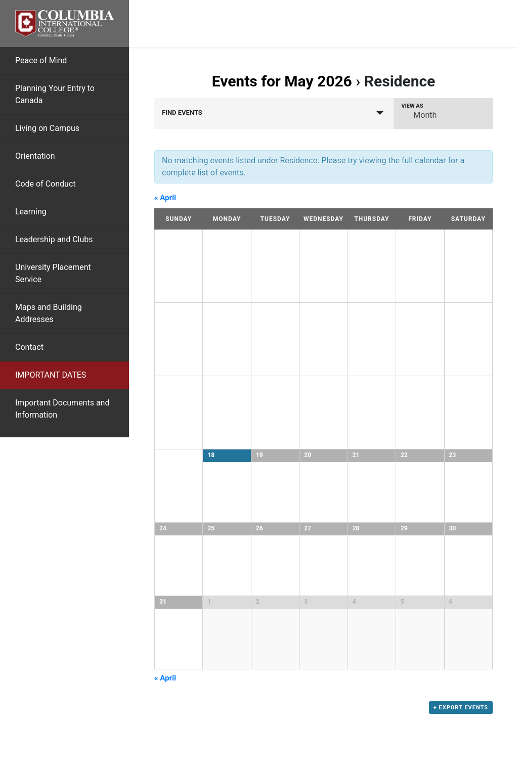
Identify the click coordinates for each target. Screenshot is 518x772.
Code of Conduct (45, 184)
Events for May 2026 (282, 81)
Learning (31, 211)
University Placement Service (53, 273)
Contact (29, 347)
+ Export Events (461, 708)
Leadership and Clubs (54, 239)
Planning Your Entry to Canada (55, 94)
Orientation (35, 156)
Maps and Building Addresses (48, 313)
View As (412, 106)
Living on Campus (47, 128)
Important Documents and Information (62, 409)
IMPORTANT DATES (50, 375)
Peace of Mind (41, 60)
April (165, 197)
